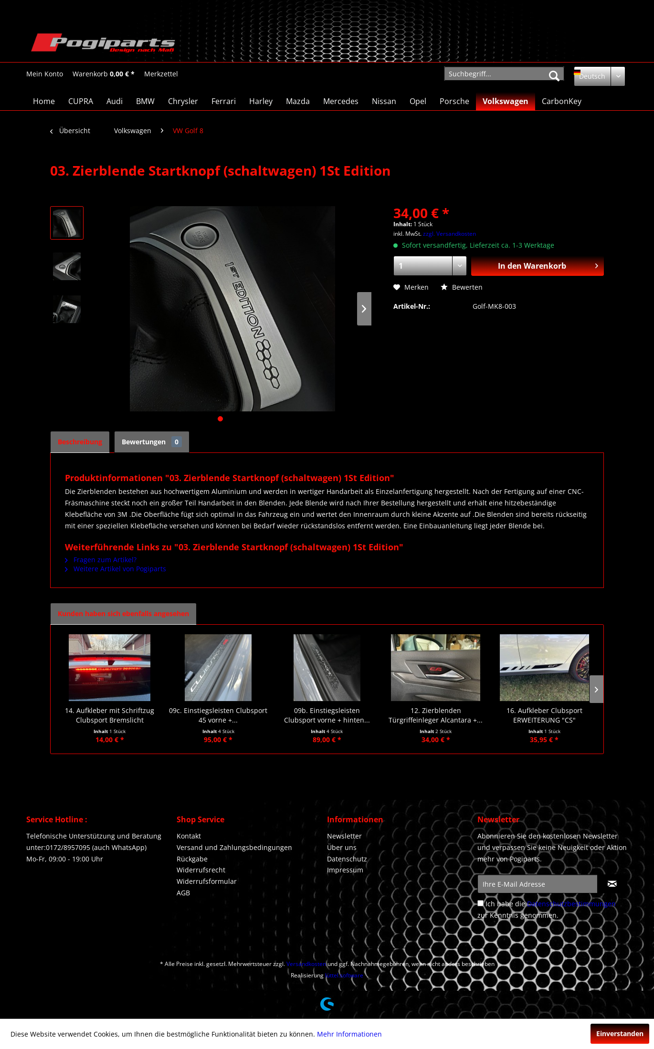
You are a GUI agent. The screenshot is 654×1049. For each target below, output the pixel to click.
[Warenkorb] (104, 74)
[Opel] (418, 101)
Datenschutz (347, 858)
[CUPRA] (81, 101)
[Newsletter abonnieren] (612, 883)
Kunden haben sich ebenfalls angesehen (123, 613)
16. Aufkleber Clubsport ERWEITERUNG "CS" (544, 715)
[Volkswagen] (505, 101)
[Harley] (261, 101)
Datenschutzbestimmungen (571, 903)
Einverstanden (619, 1033)
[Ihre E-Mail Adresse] (537, 883)
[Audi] (114, 101)
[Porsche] (454, 101)
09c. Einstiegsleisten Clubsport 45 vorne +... (218, 715)
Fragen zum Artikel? (101, 559)
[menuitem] (44, 73)
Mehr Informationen (349, 1034)
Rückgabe (192, 858)
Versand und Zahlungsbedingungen (234, 847)
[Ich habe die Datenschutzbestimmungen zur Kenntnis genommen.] (480, 903)
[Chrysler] (183, 101)
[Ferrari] (224, 101)
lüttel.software (344, 975)
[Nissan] (384, 101)
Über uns (342, 847)
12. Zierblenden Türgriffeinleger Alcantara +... (436, 715)
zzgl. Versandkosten (449, 234)
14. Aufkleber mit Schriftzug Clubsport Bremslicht (109, 715)
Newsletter (344, 835)
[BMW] (145, 101)
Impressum (345, 869)
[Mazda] (297, 101)
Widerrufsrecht (201, 869)
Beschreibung (80, 441)
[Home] (44, 101)
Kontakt (189, 835)
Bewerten (462, 287)
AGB (183, 892)
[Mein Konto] (44, 74)
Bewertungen (152, 441)
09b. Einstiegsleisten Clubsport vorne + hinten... (327, 715)
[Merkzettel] (161, 74)
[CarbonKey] (561, 101)
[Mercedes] (340, 101)
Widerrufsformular (207, 881)
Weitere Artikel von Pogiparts (115, 568)
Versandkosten (306, 964)
